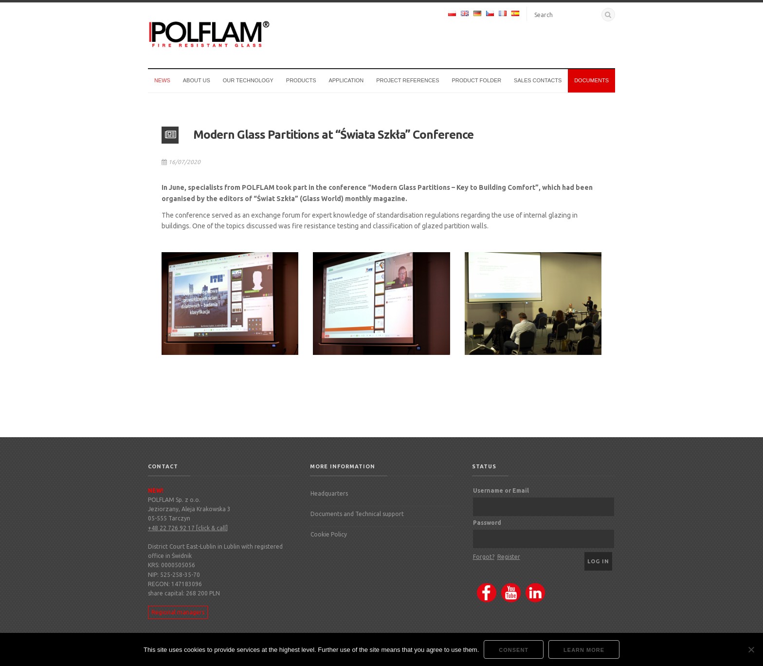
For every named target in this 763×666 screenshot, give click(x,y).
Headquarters (329, 493)
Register (508, 557)
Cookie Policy (328, 534)
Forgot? (483, 557)
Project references (407, 80)
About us (196, 80)
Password (487, 522)
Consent (513, 650)
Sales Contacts (538, 80)
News (162, 80)
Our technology (248, 80)
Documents (591, 80)
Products (301, 80)
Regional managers (177, 612)
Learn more (583, 650)
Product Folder (476, 80)
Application (345, 80)
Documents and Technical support (357, 514)
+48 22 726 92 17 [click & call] (188, 528)
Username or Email (501, 490)
